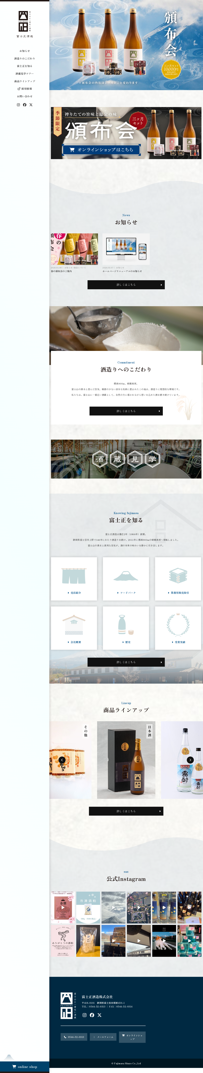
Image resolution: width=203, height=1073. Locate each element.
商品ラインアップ (24, 81)
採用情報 (24, 88)
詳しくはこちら (126, 285)
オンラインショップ (132, 1042)
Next (190, 764)
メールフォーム (103, 1042)
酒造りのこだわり (24, 58)
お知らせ (24, 51)
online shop (24, 1066)
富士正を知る (25, 66)
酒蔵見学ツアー (25, 73)
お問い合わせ (25, 96)
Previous (62, 764)
